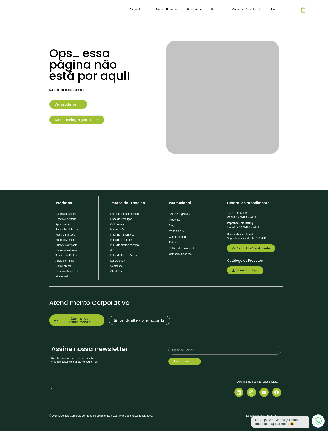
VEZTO (271, 415)
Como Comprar (178, 236)
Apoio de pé (63, 224)
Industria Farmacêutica (123, 255)
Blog (171, 225)
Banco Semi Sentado (68, 229)
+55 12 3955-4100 (237, 213)
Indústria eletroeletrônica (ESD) (124, 248)
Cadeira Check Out (67, 271)
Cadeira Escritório (66, 219)
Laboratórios (117, 260)
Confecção (116, 266)
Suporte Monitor (65, 239)
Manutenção (117, 229)
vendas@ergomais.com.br (242, 216)
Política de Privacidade (182, 248)
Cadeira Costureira (67, 250)
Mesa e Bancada (65, 234)
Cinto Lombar (63, 266)
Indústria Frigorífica (121, 239)
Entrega (173, 242)
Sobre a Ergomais (179, 214)
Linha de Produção (121, 219)
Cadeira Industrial (66, 213)
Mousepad (62, 276)
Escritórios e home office (124, 213)
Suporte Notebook (66, 245)
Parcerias (174, 219)
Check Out (116, 271)
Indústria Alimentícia (122, 234)
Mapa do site (176, 231)
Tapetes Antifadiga (66, 255)
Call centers (117, 224)
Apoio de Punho (65, 260)
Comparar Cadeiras (180, 254)
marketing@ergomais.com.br (243, 226)
